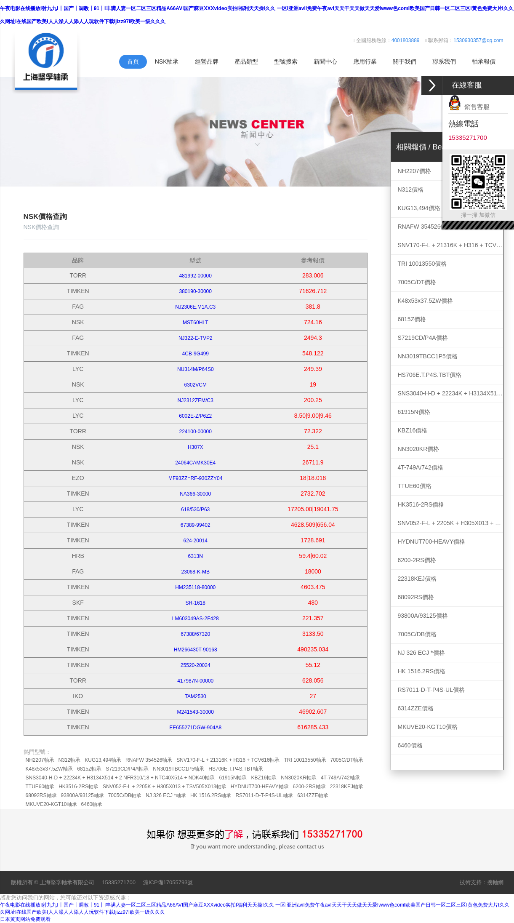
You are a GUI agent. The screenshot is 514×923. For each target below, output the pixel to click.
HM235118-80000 (195, 587)
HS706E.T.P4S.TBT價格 (430, 374)
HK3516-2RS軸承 (79, 787)
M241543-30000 (195, 712)
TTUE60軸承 (40, 787)
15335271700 (119, 882)
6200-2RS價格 (417, 560)
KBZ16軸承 (264, 778)
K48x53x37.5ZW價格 (425, 300)
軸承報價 (483, 61)
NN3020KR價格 (418, 448)
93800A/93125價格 (423, 615)
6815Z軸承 (89, 769)
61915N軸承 (233, 778)
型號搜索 (286, 61)
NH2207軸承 (40, 760)
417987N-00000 (195, 681)
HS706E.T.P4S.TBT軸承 (235, 769)
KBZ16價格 (413, 430)
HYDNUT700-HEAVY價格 (432, 541)
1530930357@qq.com (478, 40)
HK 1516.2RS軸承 (210, 795)
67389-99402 (195, 525)
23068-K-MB (195, 572)
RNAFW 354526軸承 (148, 760)
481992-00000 (195, 276)
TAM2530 (195, 696)
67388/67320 (195, 634)
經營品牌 (206, 61)
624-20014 (196, 541)
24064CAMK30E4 (195, 463)
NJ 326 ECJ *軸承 (166, 795)
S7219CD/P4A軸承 (127, 769)
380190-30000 (195, 291)
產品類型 (246, 61)
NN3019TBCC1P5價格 (428, 356)
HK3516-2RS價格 (421, 504)
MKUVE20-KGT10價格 (428, 726)
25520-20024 (195, 665)
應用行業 (365, 61)
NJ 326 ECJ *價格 (421, 652)
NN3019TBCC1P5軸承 (178, 769)
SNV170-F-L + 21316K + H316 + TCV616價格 (450, 245)
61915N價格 (414, 411)
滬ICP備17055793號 (168, 882)
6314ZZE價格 (416, 708)
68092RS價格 (416, 597)
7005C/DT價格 (417, 282)
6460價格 (410, 745)
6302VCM (195, 385)
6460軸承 (92, 804)
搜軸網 (495, 882)
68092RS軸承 (41, 795)
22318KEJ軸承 (346, 787)
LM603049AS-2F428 (195, 619)
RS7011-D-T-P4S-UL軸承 (264, 795)
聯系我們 (444, 61)
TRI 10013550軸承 (305, 760)
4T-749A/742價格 (420, 467)
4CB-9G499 (195, 354)
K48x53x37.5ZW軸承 (49, 769)
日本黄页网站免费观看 (25, 919)
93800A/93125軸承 (82, 795)
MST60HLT (195, 322)
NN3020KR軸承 (299, 778)
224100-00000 (195, 432)
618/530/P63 (195, 509)
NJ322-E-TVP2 (195, 338)
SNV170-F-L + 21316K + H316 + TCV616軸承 (228, 760)
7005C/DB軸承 (124, 795)
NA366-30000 (195, 494)
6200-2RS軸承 (309, 787)
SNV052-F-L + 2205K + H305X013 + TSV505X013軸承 (164, 787)
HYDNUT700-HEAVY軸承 (260, 787)
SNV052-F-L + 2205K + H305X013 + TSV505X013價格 (450, 523)
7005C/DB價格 (417, 634)
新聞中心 (325, 61)
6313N (195, 556)
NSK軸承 (167, 61)
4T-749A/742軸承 (340, 778)
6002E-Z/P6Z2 (195, 416)
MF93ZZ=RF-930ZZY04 (195, 478)
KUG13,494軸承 (103, 760)
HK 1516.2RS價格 (422, 671)
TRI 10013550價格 (422, 263)
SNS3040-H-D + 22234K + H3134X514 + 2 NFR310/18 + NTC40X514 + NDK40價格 (450, 393)
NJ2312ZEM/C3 (195, 400)
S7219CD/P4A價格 (423, 337)
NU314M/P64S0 (195, 369)
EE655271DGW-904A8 (195, 728)
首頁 (133, 61)
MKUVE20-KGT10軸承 (51, 804)
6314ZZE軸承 (312, 795)
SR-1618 (195, 603)
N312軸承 (70, 760)
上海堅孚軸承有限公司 (67, 882)
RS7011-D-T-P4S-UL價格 (431, 689)
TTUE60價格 (414, 486)
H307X (195, 447)
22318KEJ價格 (417, 578)
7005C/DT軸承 (347, 760)
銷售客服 (469, 106)
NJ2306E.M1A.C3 (195, 307)
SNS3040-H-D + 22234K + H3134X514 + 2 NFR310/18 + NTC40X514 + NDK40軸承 (120, 778)
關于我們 (404, 61)
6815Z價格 (412, 319)
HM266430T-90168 (195, 650)
